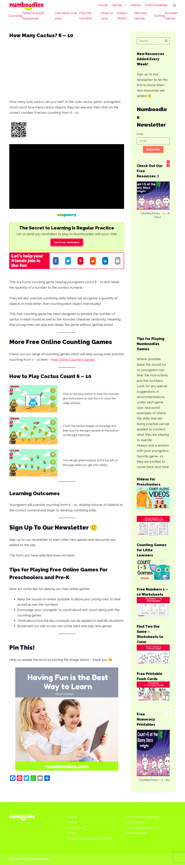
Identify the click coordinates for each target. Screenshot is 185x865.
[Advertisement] (66, 70)
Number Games (171, 15)
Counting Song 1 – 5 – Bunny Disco (160, 779)
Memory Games (140, 15)
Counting (15, 16)
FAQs (72, 833)
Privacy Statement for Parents (90, 838)
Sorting (159, 16)
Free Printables (156, 5)
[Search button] (166, 40)
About (72, 822)
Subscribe (153, 149)
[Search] (174, 5)
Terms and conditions (142, 817)
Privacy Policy (136, 822)
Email (140, 134)
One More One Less (66, 15)
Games (119, 5)
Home (103, 5)
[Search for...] (150, 40)
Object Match (122, 15)
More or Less (107, 15)
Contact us (76, 827)
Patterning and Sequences (33, 15)
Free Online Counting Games (73, 359)
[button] (168, 161)
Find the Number (85, 15)
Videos (135, 5)
